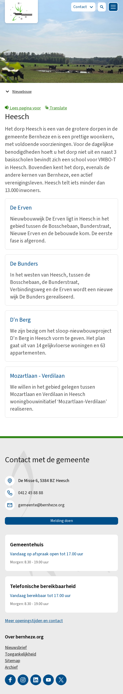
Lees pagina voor (23, 108)
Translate (56, 108)
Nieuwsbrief (16, 648)
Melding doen (61, 520)
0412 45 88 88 (30, 493)
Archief (11, 667)
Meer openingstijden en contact (34, 621)
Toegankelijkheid (20, 654)
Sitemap (12, 661)
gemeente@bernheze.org (41, 505)
